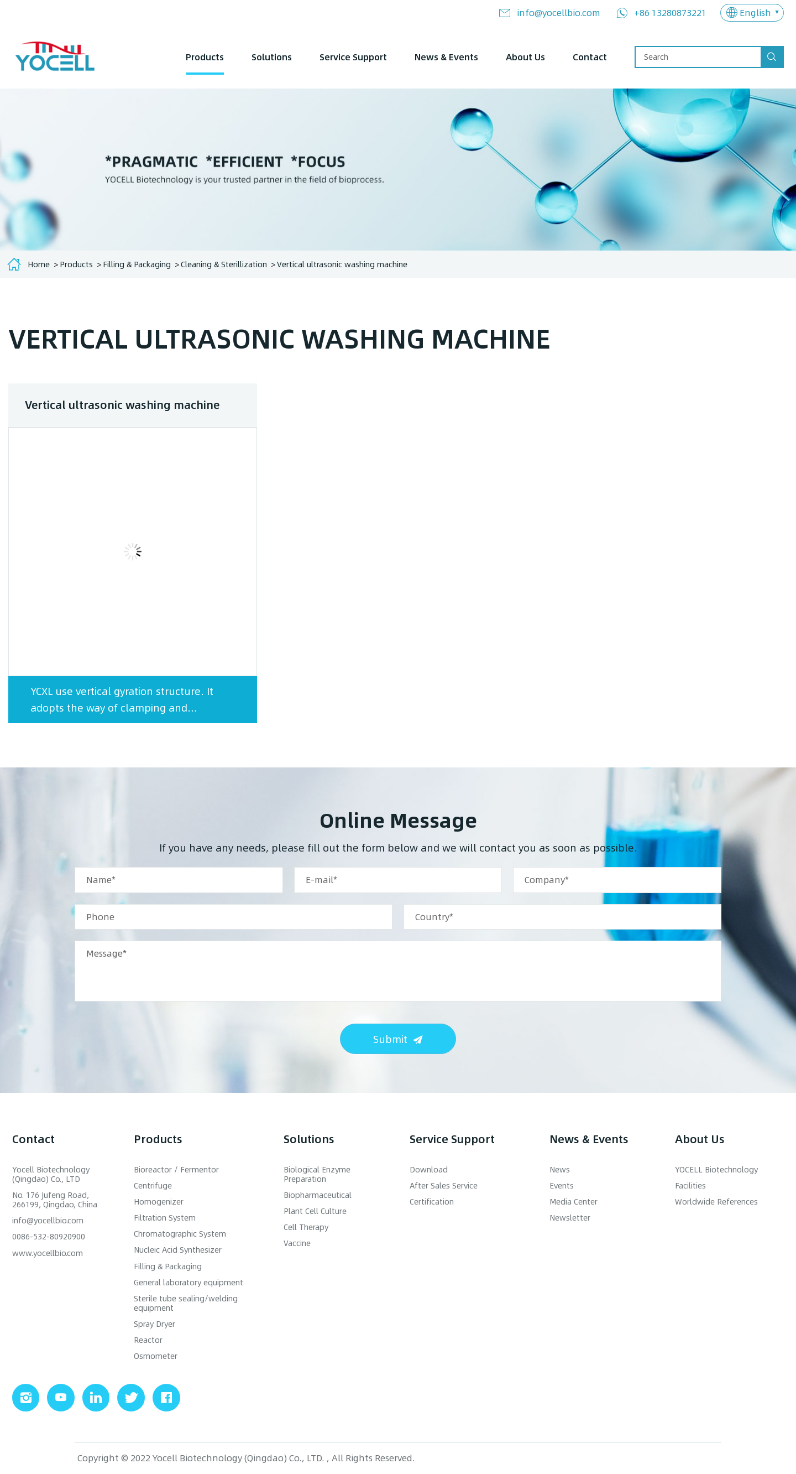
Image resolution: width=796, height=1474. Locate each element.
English (755, 12)
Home (39, 264)
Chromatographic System (180, 1234)
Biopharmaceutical (318, 1195)
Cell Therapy (306, 1227)
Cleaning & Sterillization (224, 264)
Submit (390, 1039)
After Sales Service (444, 1186)
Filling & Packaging (137, 264)
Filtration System (165, 1218)
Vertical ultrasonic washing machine (342, 264)
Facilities (690, 1186)
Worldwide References (716, 1202)
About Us (525, 56)
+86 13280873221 (670, 12)
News (559, 1170)
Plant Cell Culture (315, 1211)
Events (561, 1186)
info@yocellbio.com (558, 12)
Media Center (573, 1202)
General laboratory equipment (188, 1283)
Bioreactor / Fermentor (176, 1170)
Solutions (272, 56)
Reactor (148, 1340)
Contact (590, 56)
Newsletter (569, 1218)
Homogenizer (159, 1202)
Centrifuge (153, 1186)
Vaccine (297, 1243)
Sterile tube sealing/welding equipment (186, 1304)
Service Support (353, 56)
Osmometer (155, 1356)
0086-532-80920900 (48, 1237)
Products (205, 56)
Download (429, 1170)
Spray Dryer (154, 1324)
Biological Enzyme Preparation (317, 1175)
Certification (432, 1202)
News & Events (446, 56)
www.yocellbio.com (47, 1253)
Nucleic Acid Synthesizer (178, 1250)
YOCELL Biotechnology (716, 1170)
